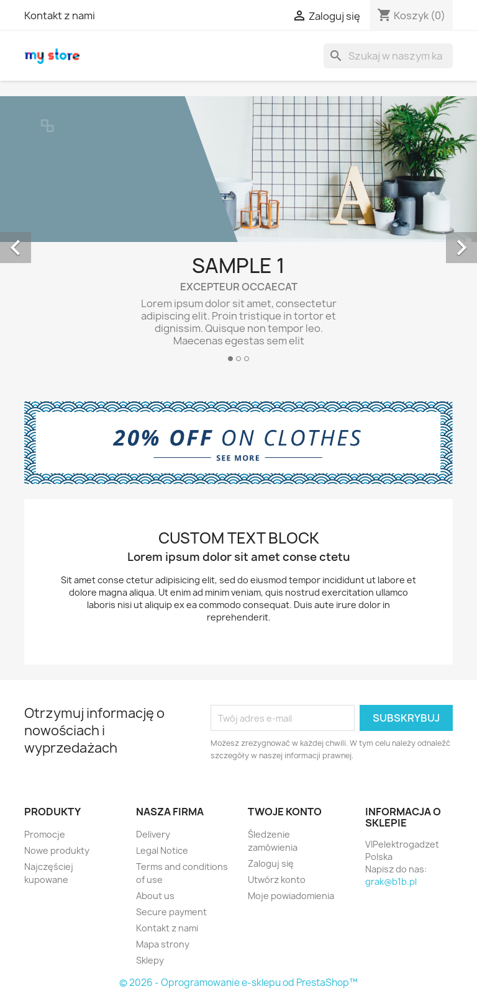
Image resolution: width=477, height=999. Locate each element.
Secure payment (171, 912)
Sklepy (150, 960)
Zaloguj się (271, 863)
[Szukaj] (388, 55)
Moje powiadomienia (291, 896)
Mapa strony (162, 944)
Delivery (153, 834)
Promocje (44, 834)
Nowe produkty (56, 850)
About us (155, 896)
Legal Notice (162, 850)
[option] (238, 234)
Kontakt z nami (59, 15)
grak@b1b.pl (391, 881)
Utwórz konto (277, 879)
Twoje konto (285, 811)
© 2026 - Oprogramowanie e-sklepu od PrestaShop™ (238, 982)
